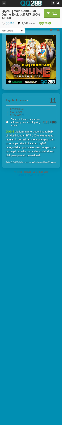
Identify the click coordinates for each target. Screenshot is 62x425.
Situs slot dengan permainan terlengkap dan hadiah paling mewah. (33, 122)
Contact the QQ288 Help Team (31, 175)
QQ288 (9, 23)
